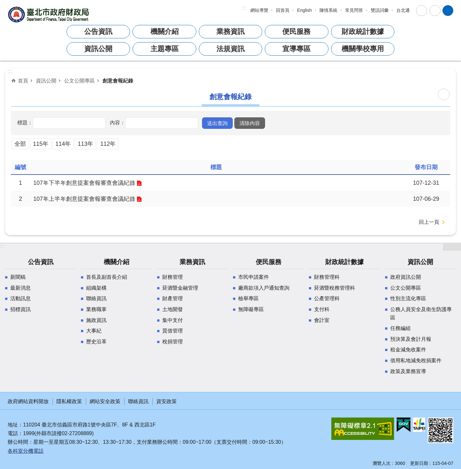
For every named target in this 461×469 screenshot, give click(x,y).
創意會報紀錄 (117, 80)
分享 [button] (435, 10)
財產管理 (172, 298)
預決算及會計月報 (410, 339)
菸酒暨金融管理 (180, 288)
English (304, 10)
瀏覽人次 (382, 463)
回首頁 (282, 10)
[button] (217, 123)
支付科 (321, 309)
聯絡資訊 (96, 298)
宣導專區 (296, 49)
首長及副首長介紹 (106, 277)
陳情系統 (328, 10)
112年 (108, 144)
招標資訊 (20, 309)
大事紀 (93, 330)
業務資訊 (230, 31)
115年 (40, 144)
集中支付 (172, 320)
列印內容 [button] (443, 94)
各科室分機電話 (26, 451)
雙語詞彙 (380, 10)
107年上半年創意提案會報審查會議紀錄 (84, 199)
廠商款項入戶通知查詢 (263, 288)
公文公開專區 (79, 80)
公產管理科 (327, 298)
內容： (117, 122)
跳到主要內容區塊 (3, 3)
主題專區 (164, 49)
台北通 (403, 10)
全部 (20, 144)
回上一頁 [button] (429, 222)
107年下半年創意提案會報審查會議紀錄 (84, 183)
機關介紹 (164, 31)
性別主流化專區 (408, 298)
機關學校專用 (363, 49)
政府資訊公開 (405, 277)
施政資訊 (96, 320)
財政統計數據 (363, 31)
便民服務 (296, 31)
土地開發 (172, 309)
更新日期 (419, 463)
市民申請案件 (253, 277)
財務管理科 (327, 277)
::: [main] (10, 71)
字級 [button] (421, 10)
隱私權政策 (69, 401)
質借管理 (172, 330)
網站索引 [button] (447, 10)
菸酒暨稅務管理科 (334, 288)
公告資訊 (98, 31)
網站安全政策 (105, 401)
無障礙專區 (251, 309)
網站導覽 (259, 10)
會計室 (321, 320)
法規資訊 (230, 49)
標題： (25, 122)
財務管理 (172, 277)
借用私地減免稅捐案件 (415, 360)
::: (244, 8)
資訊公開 (98, 49)
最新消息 (20, 288)
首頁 (23, 80)
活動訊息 (20, 298)
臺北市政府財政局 (49, 14)
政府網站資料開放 (28, 401)
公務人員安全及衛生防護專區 (421, 313)
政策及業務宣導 (408, 371)
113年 (85, 144)
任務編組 (400, 328)
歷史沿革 (96, 341)
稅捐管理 (172, 341)
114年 (63, 144)
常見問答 (354, 10)
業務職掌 (96, 309)
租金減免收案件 (408, 349)
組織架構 (96, 288)
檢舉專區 (248, 298)
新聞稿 (18, 277)
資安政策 (166, 401)
